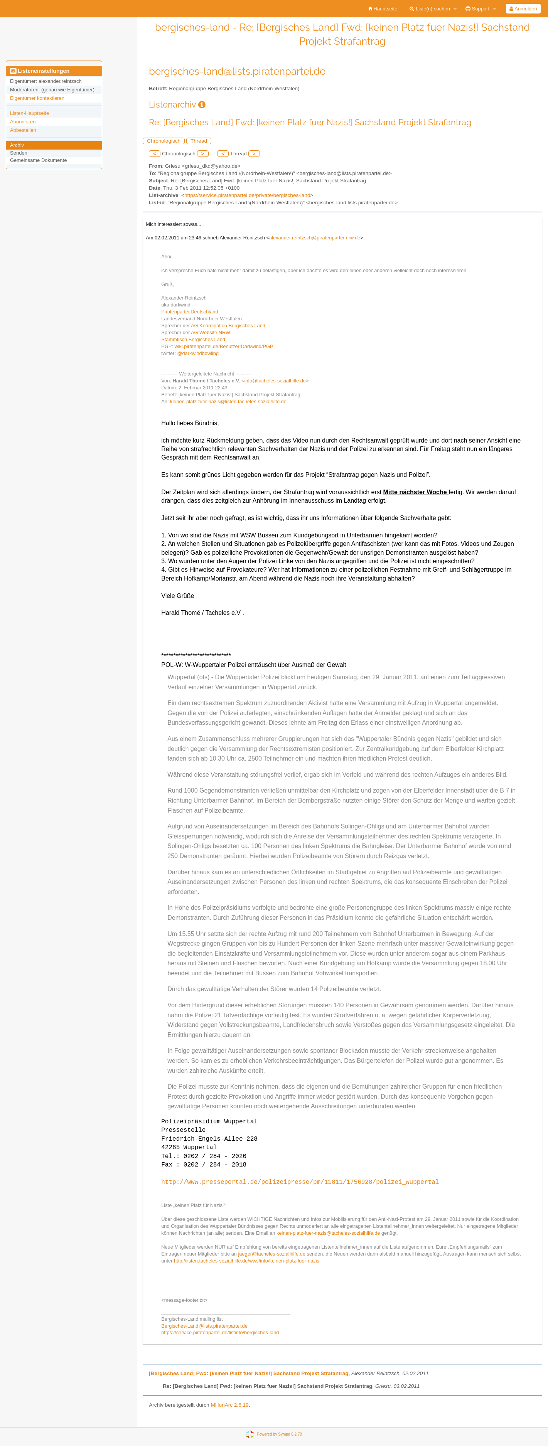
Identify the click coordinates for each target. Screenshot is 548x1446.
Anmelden (523, 9)
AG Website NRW (210, 332)
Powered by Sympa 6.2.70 (279, 1434)
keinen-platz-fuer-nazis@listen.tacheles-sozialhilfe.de (228, 401)
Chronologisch (163, 141)
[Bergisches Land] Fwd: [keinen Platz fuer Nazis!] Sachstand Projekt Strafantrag (248, 1373)
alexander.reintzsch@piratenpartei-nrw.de (314, 238)
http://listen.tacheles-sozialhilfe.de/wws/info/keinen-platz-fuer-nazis (246, 1261)
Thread (199, 141)
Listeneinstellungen (39, 71)
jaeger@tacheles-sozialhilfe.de (271, 1254)
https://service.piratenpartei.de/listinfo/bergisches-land (220, 1332)
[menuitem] (383, 8)
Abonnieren (23, 122)
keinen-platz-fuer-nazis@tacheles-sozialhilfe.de (328, 1233)
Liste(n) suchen (430, 9)
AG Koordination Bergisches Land (228, 325)
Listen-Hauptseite (29, 113)
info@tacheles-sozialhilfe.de (275, 381)
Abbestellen (23, 130)
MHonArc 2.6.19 (229, 1405)
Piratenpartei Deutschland (189, 312)
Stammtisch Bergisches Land (193, 339)
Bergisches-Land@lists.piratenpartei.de (204, 1326)
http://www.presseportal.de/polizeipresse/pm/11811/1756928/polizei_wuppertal (300, 1182)
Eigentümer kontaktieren (37, 98)
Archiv (17, 145)
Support (477, 9)
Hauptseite (383, 9)
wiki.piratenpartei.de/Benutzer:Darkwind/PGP (223, 346)
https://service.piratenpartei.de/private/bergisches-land (247, 195)
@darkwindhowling (198, 353)
